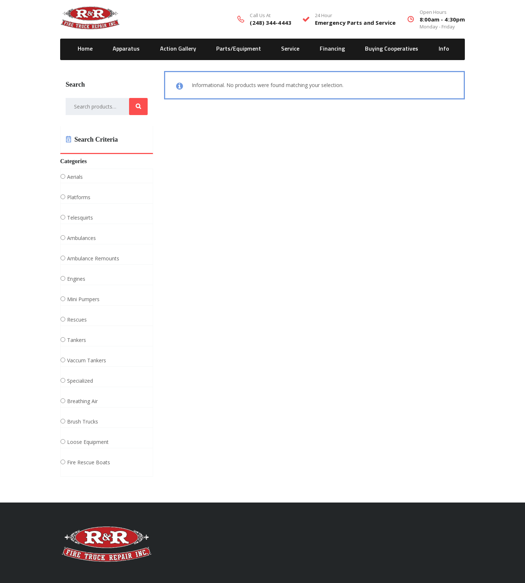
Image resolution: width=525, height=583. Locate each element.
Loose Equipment (88, 442)
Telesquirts (80, 217)
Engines (76, 279)
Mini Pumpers (83, 299)
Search (138, 106)
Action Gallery (178, 49)
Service (290, 49)
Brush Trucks (82, 421)
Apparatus (126, 49)
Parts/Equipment (238, 49)
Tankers (76, 340)
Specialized (80, 381)
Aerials (75, 177)
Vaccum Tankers (86, 360)
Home (85, 49)
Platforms (78, 197)
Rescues (77, 319)
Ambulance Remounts (93, 258)
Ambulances (81, 238)
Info (444, 49)
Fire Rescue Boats (88, 462)
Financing (332, 49)
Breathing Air (82, 401)
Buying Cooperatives (391, 49)
